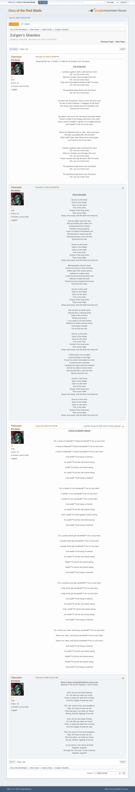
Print (122, 49)
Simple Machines (25, 789)
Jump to (90, 773)
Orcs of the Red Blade (25, 10)
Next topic (120, 42)
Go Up (11, 762)
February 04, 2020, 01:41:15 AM (47, 677)
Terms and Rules (115, 789)
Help (106, 789)
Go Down (13, 49)
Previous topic (107, 42)
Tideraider (16, 57)
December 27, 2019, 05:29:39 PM (47, 187)
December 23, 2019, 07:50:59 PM (47, 57)
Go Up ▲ (125, 789)
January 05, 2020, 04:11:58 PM (46, 426)
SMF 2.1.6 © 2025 (13, 789)
